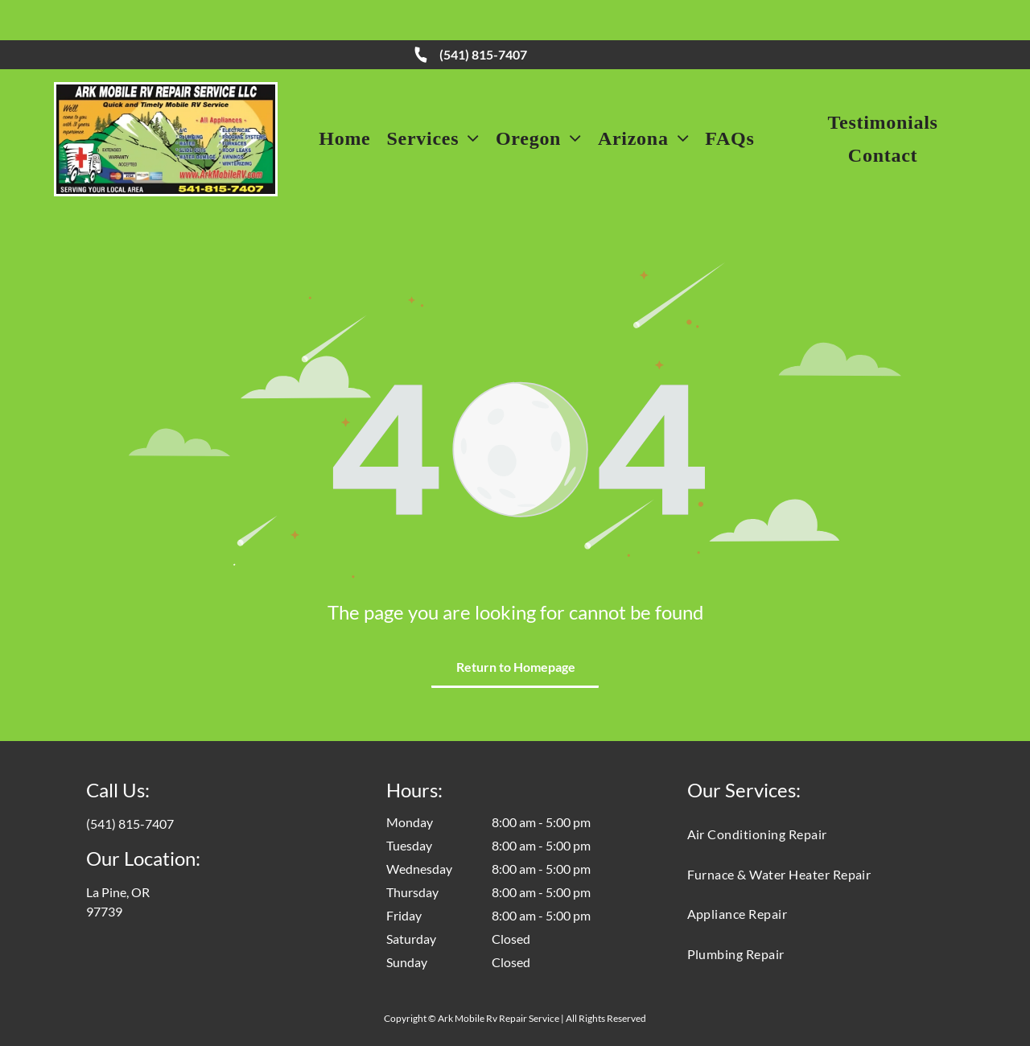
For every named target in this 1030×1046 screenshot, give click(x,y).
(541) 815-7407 (483, 14)
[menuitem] (344, 98)
